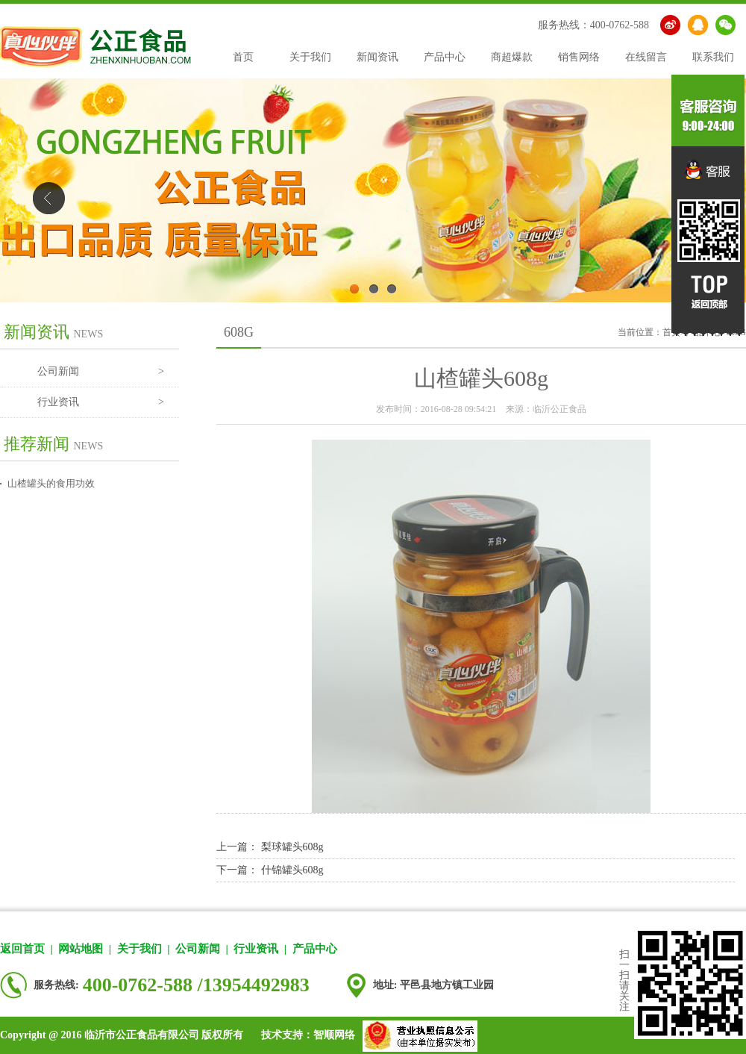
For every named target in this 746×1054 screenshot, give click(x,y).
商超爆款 (512, 57)
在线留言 (646, 57)
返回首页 (22, 949)
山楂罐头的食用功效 (51, 483)
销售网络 (579, 57)
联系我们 (713, 57)
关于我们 (310, 57)
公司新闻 (100, 372)
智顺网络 (334, 1035)
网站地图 (80, 949)
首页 (243, 57)
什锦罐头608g (292, 870)
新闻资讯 (377, 57)
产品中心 (445, 57)
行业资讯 (100, 402)
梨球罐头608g (292, 846)
